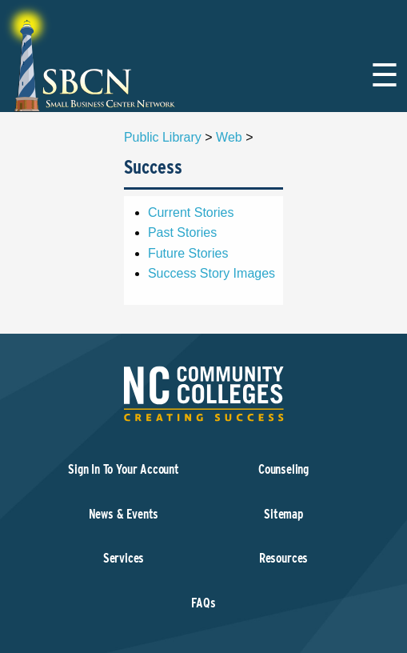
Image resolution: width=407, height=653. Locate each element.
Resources (283, 558)
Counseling (283, 469)
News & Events (124, 514)
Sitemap (283, 514)
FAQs (203, 603)
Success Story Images (211, 273)
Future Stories (188, 253)
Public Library (163, 137)
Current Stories (191, 212)
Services (124, 558)
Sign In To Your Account (123, 469)
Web (229, 137)
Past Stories (182, 232)
